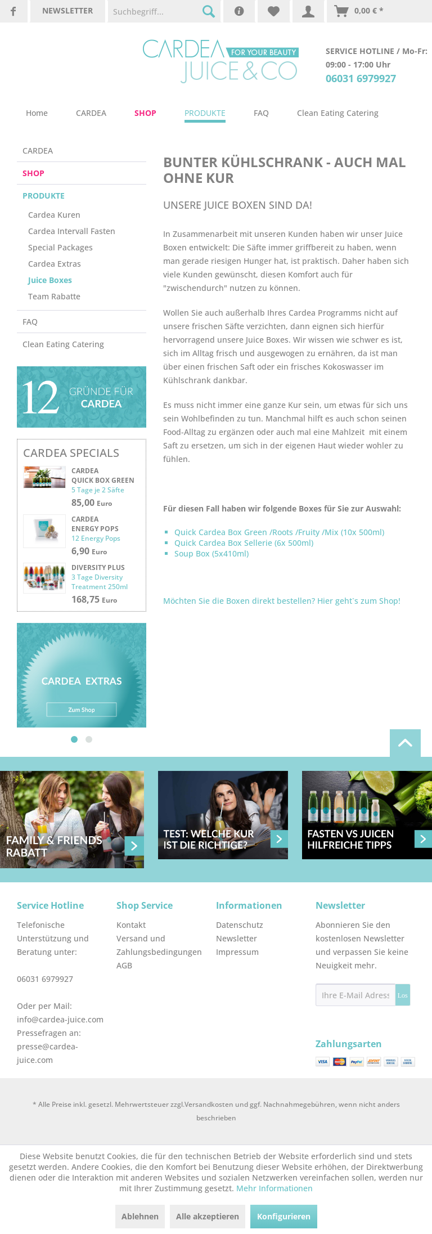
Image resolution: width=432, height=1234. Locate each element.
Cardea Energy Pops (95, 523)
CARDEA (37, 150)
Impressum (237, 951)
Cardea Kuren (54, 214)
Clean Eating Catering (63, 344)
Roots (282, 532)
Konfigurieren (283, 1216)
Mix (332, 532)
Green (255, 532)
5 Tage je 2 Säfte (97, 490)
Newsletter (236, 938)
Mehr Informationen (274, 1188)
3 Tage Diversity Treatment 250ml (99, 581)
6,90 (89, 551)
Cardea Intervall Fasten (71, 231)
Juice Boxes (50, 280)
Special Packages (60, 247)
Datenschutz (239, 924)
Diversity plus (98, 567)
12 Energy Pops (95, 538)
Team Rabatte (54, 296)
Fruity (309, 532)
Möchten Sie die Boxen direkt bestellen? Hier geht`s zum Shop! (281, 600)
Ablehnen (140, 1216)
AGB (124, 965)
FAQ (30, 321)
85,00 (91, 502)
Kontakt (131, 924)
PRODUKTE (43, 195)
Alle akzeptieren (207, 1216)
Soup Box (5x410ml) (212, 553)
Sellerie (258, 542)
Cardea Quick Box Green (102, 475)
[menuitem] (164, 11)
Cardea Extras (54, 263)
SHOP (33, 173)
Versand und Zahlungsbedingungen (159, 945)
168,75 (94, 599)
